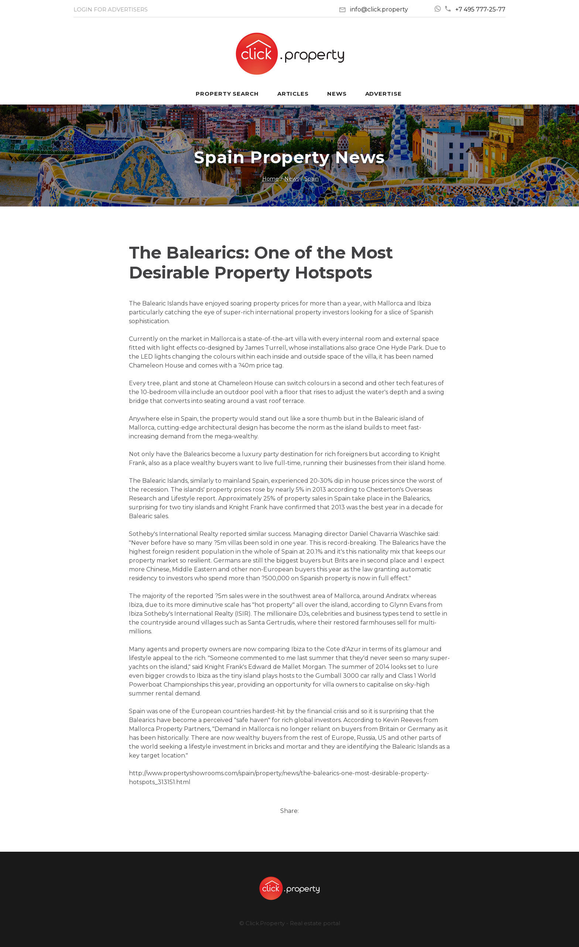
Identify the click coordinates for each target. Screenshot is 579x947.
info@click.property (379, 9)
